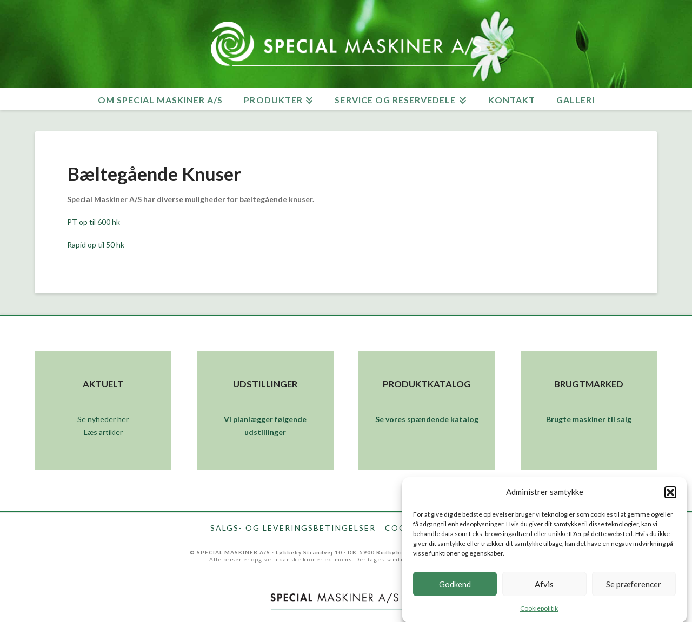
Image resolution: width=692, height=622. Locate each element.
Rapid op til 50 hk (95, 244)
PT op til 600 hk (93, 221)
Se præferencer (633, 589)
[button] (670, 497)
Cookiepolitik (539, 614)
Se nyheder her (103, 419)
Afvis (544, 589)
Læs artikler (103, 432)
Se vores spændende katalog (426, 419)
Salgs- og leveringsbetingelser (293, 528)
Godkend (455, 589)
